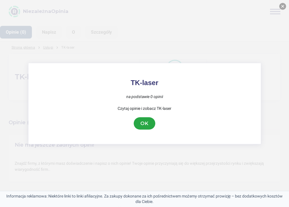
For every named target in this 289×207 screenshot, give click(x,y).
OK (144, 123)
